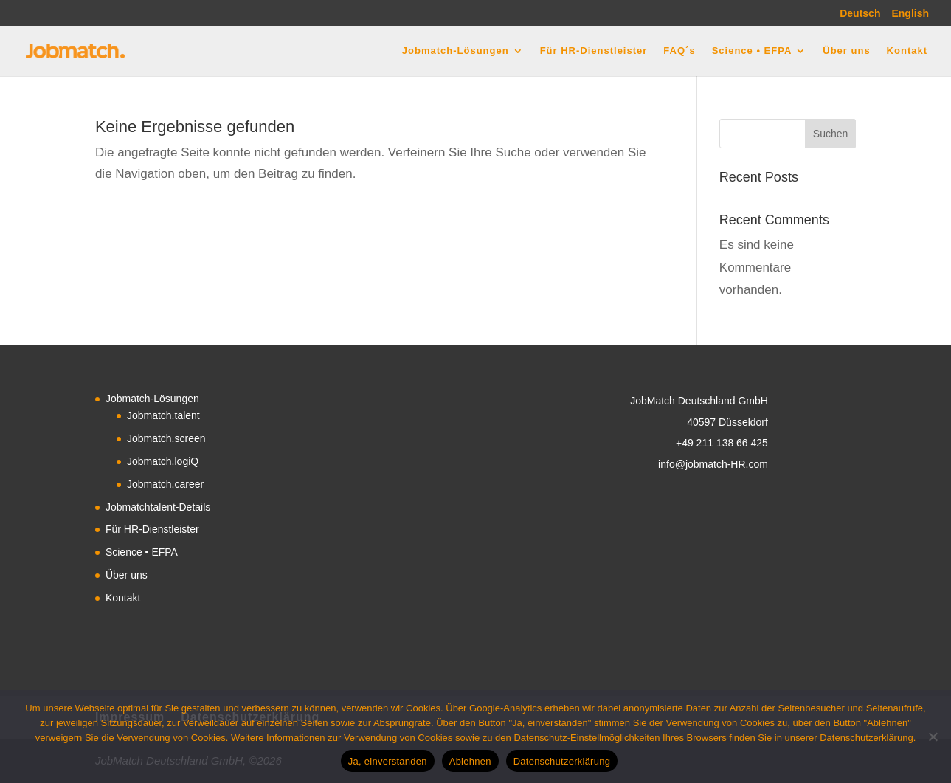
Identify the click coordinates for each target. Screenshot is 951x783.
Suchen (830, 133)
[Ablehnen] (932, 736)
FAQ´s (679, 51)
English (910, 13)
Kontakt (907, 51)
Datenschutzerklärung (561, 761)
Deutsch (860, 13)
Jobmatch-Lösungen (455, 51)
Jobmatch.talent (163, 415)
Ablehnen (470, 761)
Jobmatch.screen (166, 438)
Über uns (846, 51)
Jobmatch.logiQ (162, 461)
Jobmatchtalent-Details (158, 507)
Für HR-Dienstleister (594, 51)
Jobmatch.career (165, 484)
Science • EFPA (752, 51)
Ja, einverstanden (387, 761)
